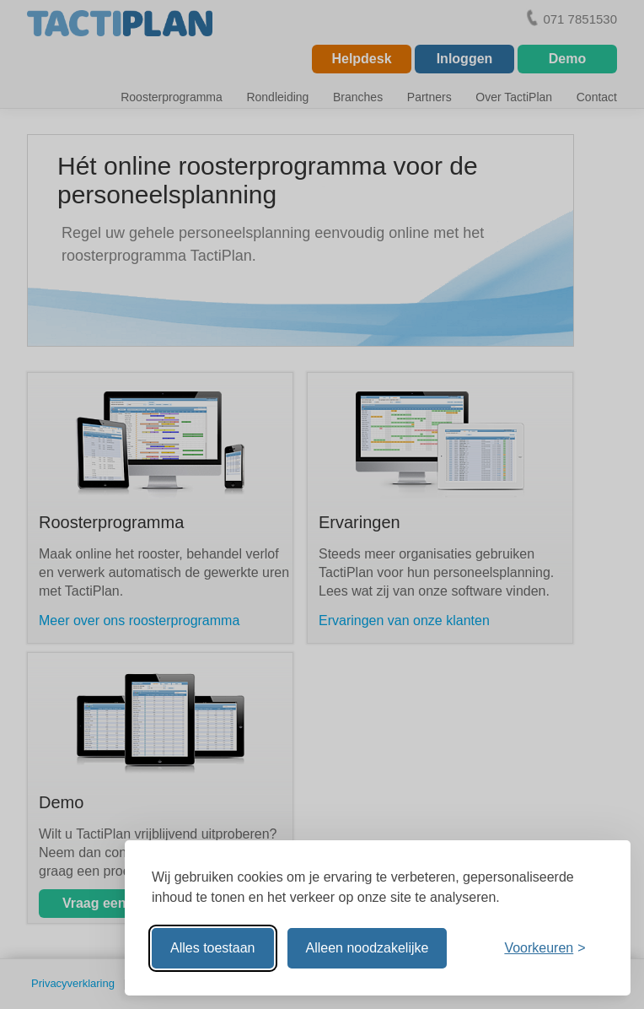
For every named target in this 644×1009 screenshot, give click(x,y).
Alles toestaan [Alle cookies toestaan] (212, 948)
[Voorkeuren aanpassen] (544, 948)
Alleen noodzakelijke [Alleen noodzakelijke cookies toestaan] (367, 948)
